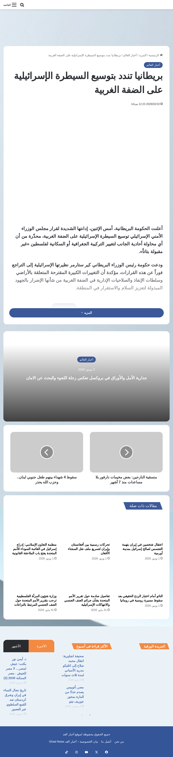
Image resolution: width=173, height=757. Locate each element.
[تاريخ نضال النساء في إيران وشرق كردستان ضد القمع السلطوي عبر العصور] (42, 696)
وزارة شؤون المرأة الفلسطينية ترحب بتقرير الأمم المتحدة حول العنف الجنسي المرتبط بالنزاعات (35, 600)
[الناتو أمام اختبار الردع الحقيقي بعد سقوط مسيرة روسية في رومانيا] (139, 579)
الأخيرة (41, 646)
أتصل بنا (106, 741)
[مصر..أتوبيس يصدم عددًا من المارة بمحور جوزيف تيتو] (99, 693)
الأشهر (16, 646)
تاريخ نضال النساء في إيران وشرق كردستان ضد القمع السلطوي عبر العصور (14, 699)
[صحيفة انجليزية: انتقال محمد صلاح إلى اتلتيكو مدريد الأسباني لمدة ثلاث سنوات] (99, 662)
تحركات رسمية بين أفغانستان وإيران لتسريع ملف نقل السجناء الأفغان (89, 549)
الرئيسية (156, 55)
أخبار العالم (130, 55)
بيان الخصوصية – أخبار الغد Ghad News (73, 741)
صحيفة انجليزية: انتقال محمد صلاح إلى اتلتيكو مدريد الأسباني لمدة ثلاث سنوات (72, 665)
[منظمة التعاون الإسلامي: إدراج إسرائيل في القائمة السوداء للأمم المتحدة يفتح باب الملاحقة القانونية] (33, 527)
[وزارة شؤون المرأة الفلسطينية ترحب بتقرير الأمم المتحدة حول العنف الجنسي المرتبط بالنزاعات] (33, 579)
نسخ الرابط (64, 308)
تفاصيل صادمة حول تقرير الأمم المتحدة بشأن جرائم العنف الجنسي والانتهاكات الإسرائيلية (87, 600)
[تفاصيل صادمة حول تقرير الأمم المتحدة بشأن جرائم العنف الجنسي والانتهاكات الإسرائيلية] (86, 579)
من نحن (119, 741)
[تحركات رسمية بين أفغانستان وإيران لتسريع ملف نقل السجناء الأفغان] (86, 527)
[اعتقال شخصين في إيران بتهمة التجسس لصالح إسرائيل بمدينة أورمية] (139, 527)
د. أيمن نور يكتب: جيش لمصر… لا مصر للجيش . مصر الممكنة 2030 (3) (15, 668)
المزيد (143, 55)
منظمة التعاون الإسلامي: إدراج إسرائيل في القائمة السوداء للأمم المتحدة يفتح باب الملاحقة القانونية (34, 549)
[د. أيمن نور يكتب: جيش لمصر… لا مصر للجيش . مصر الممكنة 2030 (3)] (42, 665)
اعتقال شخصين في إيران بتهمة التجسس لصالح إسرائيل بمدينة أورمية (142, 549)
